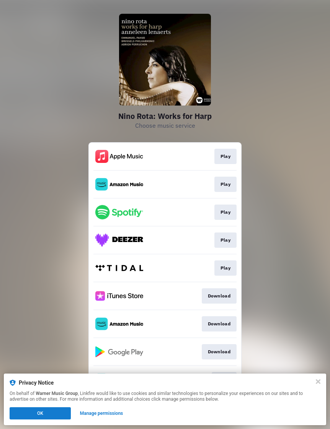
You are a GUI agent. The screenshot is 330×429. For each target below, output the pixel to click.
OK (40, 413)
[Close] (318, 381)
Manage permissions (101, 413)
